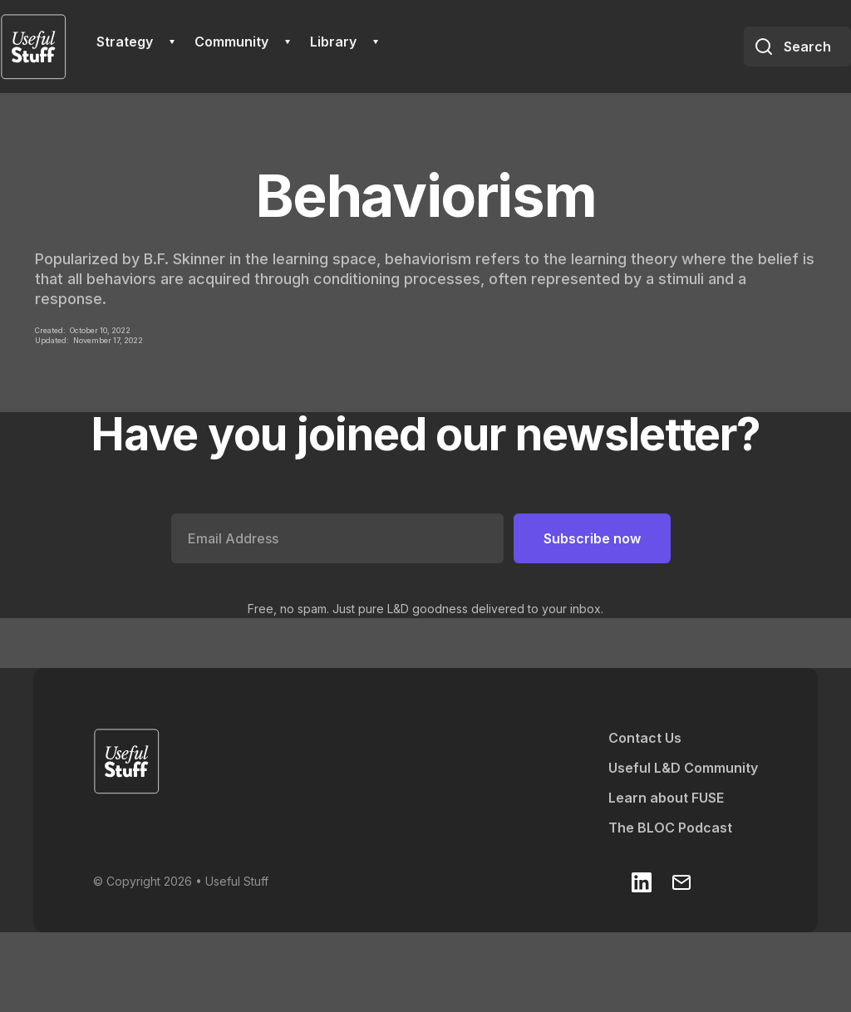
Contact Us (644, 738)
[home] (33, 46)
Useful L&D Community (683, 767)
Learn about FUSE (666, 797)
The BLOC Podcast (670, 827)
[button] (135, 42)
